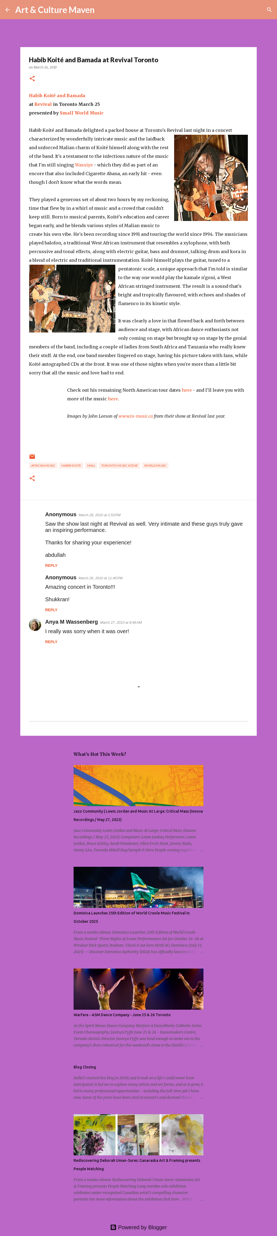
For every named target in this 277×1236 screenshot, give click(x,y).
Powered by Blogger (138, 1227)
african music (43, 465)
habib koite (71, 465)
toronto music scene (119, 465)
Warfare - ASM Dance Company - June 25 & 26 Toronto (122, 1015)
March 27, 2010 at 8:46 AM (121, 622)
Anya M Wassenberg (71, 622)
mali (91, 465)
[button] (32, 79)
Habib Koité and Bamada (57, 95)
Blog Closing (85, 1067)
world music (155, 465)
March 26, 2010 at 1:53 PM (100, 515)
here (187, 390)
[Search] (102, 9)
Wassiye (84, 165)
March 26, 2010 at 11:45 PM (101, 578)
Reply (51, 565)
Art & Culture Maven (55, 9)
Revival (43, 104)
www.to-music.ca (135, 416)
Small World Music (82, 113)
